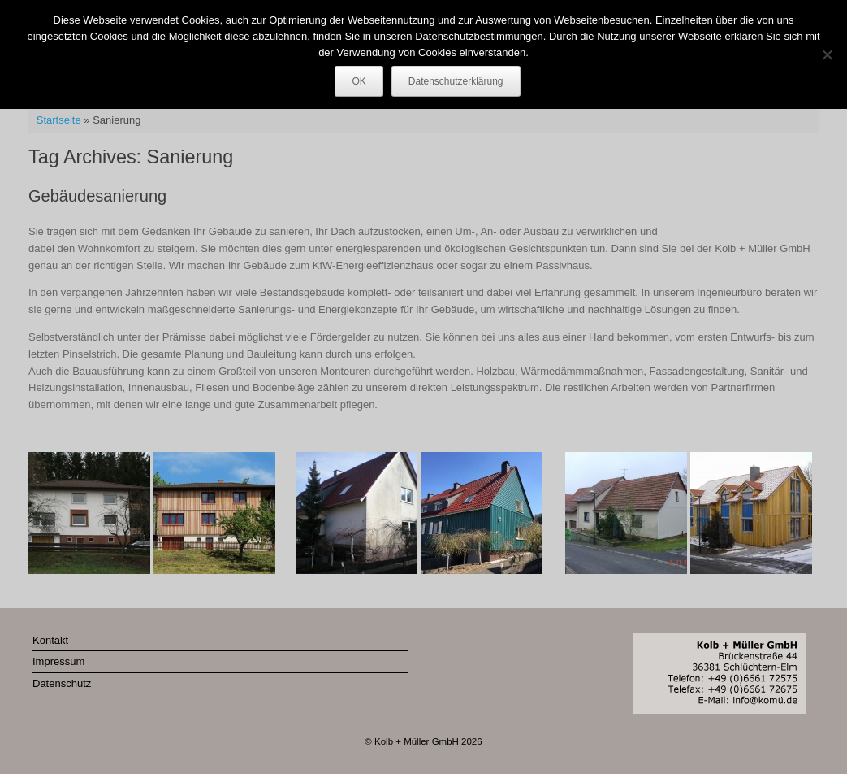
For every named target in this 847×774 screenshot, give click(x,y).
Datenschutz (61, 683)
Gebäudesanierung (97, 196)
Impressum (58, 661)
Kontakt (50, 640)
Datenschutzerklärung (455, 81)
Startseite (59, 120)
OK (358, 81)
